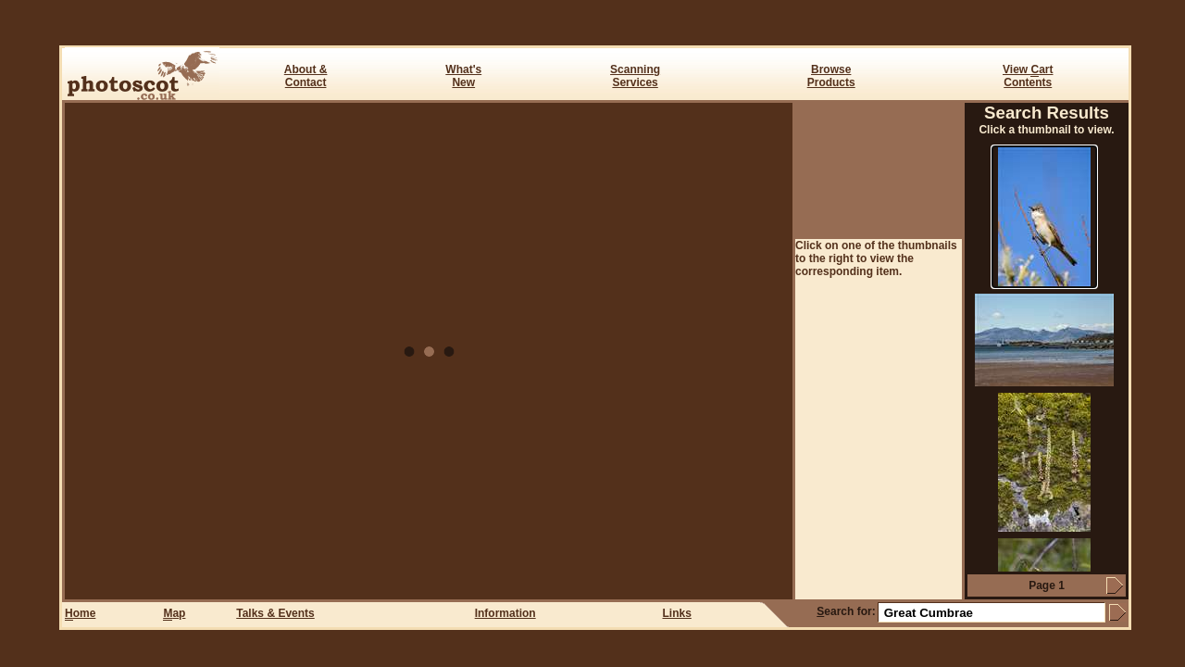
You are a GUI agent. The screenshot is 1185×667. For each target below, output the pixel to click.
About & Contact (306, 76)
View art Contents (1028, 76)
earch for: (846, 611)
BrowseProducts (831, 76)
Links (677, 613)
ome (80, 614)
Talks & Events (275, 613)
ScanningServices (635, 76)
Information (505, 613)
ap (174, 614)
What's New (463, 76)
